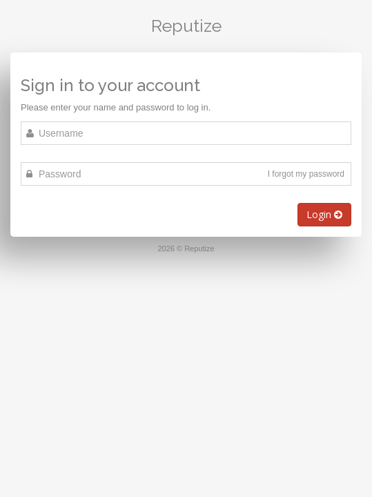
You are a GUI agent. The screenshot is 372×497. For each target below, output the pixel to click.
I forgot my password (306, 174)
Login (324, 214)
